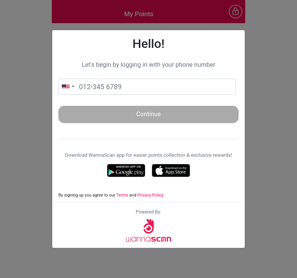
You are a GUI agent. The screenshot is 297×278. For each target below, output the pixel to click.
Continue (148, 114)
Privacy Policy (150, 195)
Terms (122, 195)
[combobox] (68, 86)
